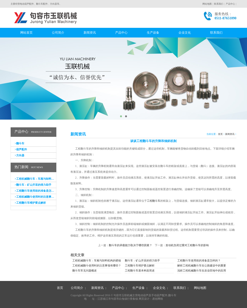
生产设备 (153, 32)
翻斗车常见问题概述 (84, 270)
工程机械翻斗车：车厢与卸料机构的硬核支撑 (35, 178)
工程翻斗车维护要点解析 (30, 202)
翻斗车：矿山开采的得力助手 (33, 184)
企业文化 (184, 32)
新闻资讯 (90, 32)
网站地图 (207, 4)
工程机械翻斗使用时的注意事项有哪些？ (35, 196)
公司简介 (58, 32)
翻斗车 (19, 143)
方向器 (19, 155)
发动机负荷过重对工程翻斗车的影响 (187, 245)
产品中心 (230, 4)
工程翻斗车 (153, 200)
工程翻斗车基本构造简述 (140, 270)
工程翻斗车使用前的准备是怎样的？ (35, 190)
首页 (220, 134)
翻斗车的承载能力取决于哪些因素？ (130, 245)
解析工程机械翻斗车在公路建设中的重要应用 (204, 265)
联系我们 (218, 4)
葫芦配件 (21, 149)
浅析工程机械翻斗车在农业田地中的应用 (201, 270)
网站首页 (26, 32)
